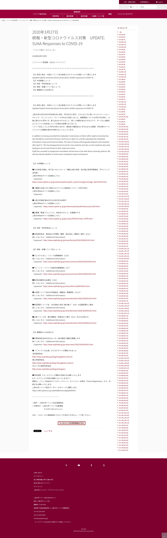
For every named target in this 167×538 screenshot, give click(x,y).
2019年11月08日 (124, 308)
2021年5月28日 (123, 226)
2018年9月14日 (123, 373)
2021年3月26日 (123, 236)
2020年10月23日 (124, 256)
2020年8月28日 (123, 266)
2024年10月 (122, 77)
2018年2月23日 (123, 403)
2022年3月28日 (123, 181)
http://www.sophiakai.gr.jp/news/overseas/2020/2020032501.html (69, 274)
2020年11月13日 (124, 254)
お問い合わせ (38, 473)
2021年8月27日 (123, 214)
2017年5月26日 (123, 443)
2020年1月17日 (123, 301)
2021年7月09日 (123, 219)
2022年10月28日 (124, 149)
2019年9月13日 (123, 318)
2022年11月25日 (124, 144)
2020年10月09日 (124, 258)
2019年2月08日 (123, 351)
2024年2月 (122, 97)
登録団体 (77, 12)
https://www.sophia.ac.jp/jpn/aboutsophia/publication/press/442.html (71, 206)
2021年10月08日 (124, 206)
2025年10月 (122, 47)
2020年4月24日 (123, 283)
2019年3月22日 (123, 343)
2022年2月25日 (123, 186)
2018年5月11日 (123, 390)
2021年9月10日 (123, 211)
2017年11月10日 (124, 418)
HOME (3, 20)
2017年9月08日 (123, 428)
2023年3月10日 (123, 129)
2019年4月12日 (123, 341)
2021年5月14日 (123, 229)
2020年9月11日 (123, 264)
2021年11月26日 (124, 199)
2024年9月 (122, 79)
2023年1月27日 (123, 137)
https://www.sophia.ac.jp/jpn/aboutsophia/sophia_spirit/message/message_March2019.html (69, 182)
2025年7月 (122, 54)
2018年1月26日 (123, 408)
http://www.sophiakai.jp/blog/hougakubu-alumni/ (52, 356)
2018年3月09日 (123, 400)
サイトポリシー (39, 476)
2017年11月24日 (124, 415)
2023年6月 (122, 119)
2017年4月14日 (123, 450)
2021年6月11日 (123, 224)
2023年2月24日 (123, 132)
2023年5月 (122, 122)
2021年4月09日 (123, 234)
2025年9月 (122, 49)
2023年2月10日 (123, 134)
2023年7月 (122, 114)
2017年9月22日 (123, 425)
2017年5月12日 (123, 445)
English (160, 2)
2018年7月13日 (123, 380)
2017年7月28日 (123, 433)
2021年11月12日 (124, 201)
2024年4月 (122, 92)
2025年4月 (122, 62)
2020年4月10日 (123, 286)
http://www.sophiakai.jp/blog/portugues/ (49, 369)
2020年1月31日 (123, 298)
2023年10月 (122, 107)
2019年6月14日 (123, 331)
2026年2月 (122, 37)
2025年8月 (122, 52)
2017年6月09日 (123, 440)
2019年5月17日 (123, 336)
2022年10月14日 (124, 152)
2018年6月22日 (123, 383)
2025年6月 (122, 57)
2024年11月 (122, 74)
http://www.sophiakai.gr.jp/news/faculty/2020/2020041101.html (68, 240)
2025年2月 (122, 67)
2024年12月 (122, 72)
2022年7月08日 (123, 164)
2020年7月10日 (123, 271)
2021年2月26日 (123, 241)
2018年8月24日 (123, 375)
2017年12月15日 (124, 413)
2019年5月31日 (123, 333)
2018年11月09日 (124, 363)
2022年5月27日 (123, 171)
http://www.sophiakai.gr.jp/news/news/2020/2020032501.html (68, 344)
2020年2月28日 (123, 293)
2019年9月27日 (123, 316)
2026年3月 (122, 35)
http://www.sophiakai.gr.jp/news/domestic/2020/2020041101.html (69, 323)
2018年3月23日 (123, 398)
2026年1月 (122, 40)
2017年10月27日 (124, 420)
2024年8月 (122, 82)
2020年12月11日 (124, 249)
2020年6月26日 (123, 274)
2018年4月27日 (123, 393)
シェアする (48, 431)
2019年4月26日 (123, 338)
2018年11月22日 (124, 361)
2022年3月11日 (123, 184)
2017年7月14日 (123, 435)
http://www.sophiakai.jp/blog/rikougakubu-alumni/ (53, 363)
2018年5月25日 (123, 388)
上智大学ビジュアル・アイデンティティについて (49, 490)
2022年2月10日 (123, 189)
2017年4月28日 (123, 448)
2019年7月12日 (123, 326)
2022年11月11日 (124, 147)
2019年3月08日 (123, 346)
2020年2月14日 (123, 296)
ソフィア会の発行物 (12, 20)
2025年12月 (122, 42)
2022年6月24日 (123, 166)
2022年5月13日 (123, 174)
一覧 (120, 32)
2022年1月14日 (123, 194)
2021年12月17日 (124, 196)
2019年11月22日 (124, 306)
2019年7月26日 (123, 323)
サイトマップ (38, 486)
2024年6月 (122, 87)
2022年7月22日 (123, 161)
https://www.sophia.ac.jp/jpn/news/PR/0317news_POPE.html (68, 218)
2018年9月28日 (123, 371)
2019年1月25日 (123, 353)
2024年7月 (122, 84)
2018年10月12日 (124, 368)
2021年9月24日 (123, 209)
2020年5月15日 (123, 281)
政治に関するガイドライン (42, 483)
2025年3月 (122, 64)
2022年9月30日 (123, 154)
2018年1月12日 (123, 410)
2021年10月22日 (124, 204)
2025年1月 (122, 69)
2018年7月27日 (123, 378)
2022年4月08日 (123, 179)
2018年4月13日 (123, 395)
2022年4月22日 (123, 176)
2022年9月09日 (123, 157)
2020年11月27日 (124, 251)
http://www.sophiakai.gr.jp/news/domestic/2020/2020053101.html (69, 310)
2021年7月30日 (123, 216)
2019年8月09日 (123, 321)
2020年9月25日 (123, 261)
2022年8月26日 (123, 159)
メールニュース (24, 20)
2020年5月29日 (123, 278)
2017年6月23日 (123, 438)
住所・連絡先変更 (129, 2)
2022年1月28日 (123, 191)
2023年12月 (122, 102)
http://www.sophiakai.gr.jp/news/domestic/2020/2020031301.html (69, 298)
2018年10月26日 (124, 366)
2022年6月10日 (123, 169)
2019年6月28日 (123, 328)
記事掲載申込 (144, 2)
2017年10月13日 (124, 423)
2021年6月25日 (123, 221)
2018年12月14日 (124, 358)
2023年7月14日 (123, 117)
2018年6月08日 (123, 385)
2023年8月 (122, 112)
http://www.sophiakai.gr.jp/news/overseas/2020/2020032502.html (69, 261)
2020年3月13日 (123, 291)
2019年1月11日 (123, 356)
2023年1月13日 (123, 139)
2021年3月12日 (123, 239)
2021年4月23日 (123, 231)
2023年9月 (122, 109)
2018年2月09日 (123, 405)
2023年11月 (122, 104)
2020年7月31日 (123, 269)
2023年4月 (122, 124)
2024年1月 (122, 99)
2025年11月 (122, 45)
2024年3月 (122, 94)
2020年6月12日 (123, 276)
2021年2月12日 (123, 244)
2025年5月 (122, 59)
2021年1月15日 (123, 246)
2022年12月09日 (124, 142)
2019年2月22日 (123, 348)
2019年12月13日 (124, 303)
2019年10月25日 (124, 311)
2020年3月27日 (123, 288)
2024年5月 (122, 89)
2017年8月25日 (123, 430)
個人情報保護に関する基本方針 (43, 480)
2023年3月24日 (123, 127)
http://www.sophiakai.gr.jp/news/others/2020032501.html (66, 286)
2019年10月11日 (124, 313)
